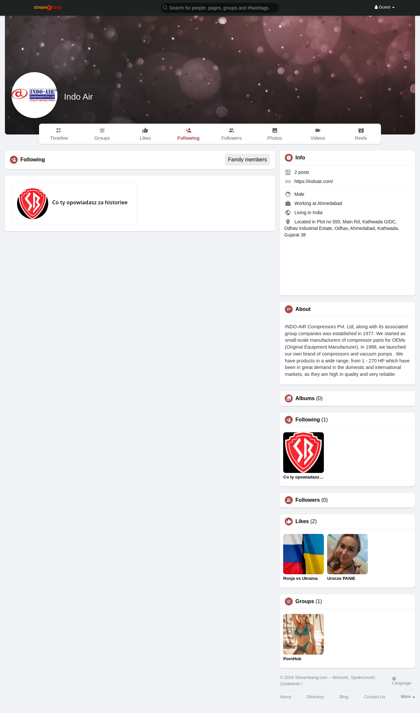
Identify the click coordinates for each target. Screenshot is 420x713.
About (285, 697)
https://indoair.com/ (313, 181)
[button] (219, 7)
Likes (302, 521)
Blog (344, 697)
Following (307, 419)
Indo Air (78, 97)
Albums (305, 398)
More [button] (408, 696)
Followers (307, 500)
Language (401, 681)
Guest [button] (385, 7)
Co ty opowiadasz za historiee (90, 202)
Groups (304, 601)
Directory (315, 697)
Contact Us (374, 697)
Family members (247, 159)
